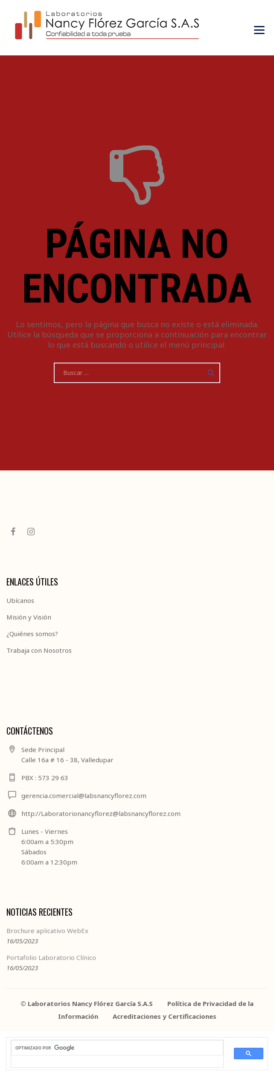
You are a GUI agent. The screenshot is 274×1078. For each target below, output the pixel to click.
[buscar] (112, 1048)
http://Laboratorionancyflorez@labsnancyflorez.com (101, 813)
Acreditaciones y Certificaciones (164, 1016)
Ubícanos (20, 600)
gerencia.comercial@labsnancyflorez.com (83, 795)
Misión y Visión (28, 617)
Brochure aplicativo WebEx (47, 930)
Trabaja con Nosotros (39, 650)
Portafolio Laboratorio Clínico (51, 957)
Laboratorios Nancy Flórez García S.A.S (90, 1003)
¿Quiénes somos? (32, 633)
